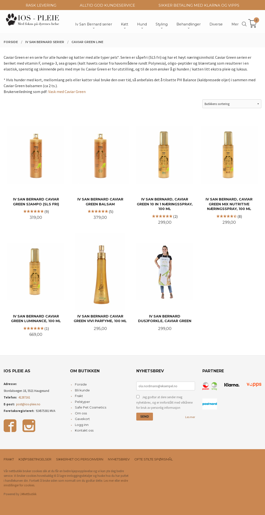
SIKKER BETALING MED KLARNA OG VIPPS (199, 5)
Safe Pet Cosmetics (90, 407)
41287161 (24, 397)
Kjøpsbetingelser (35, 459)
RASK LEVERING (41, 5)
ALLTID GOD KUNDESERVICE (107, 5)
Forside (81, 384)
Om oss (81, 413)
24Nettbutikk (28, 494)
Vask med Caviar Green (67, 91)
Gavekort (82, 419)
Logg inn (82, 425)
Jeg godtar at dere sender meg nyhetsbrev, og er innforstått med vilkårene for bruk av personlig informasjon (164, 402)
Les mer (190, 417)
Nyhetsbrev (119, 459)
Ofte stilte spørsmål (153, 459)
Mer (235, 24)
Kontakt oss (84, 430)
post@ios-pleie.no (28, 404)
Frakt (79, 396)
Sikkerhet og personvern (79, 459)
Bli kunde (82, 390)
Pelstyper (82, 402)
